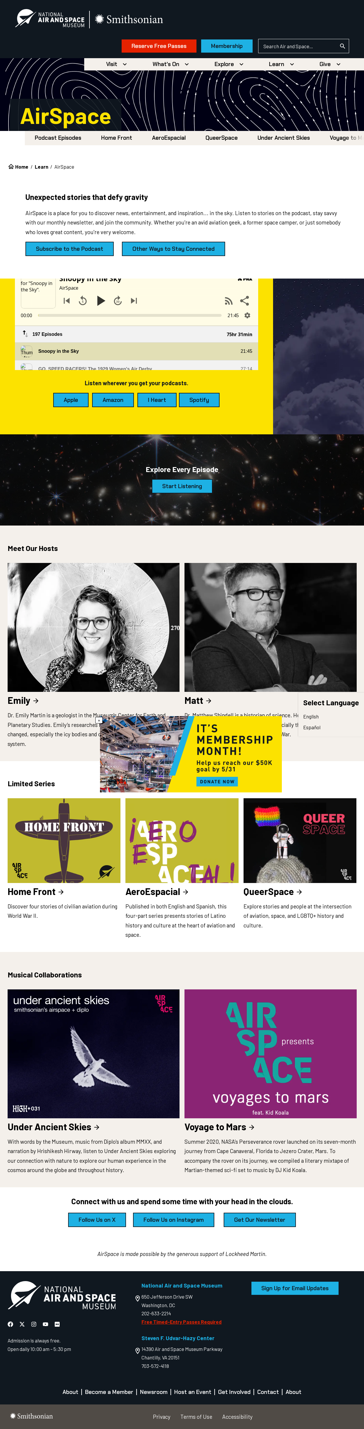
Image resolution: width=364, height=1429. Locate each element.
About (70, 1392)
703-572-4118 (155, 1366)
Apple (71, 400)
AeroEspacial (169, 137)
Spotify (199, 400)
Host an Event (192, 1392)
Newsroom (154, 1392)
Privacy (161, 1416)
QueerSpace (222, 137)
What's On (166, 64)
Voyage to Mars (220, 1126)
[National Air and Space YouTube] (46, 1324)
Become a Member (109, 1392)
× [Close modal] (99, 720)
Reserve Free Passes (159, 46)
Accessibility (237, 1416)
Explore (224, 64)
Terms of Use (196, 1416)
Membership (227, 46)
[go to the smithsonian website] (129, 19)
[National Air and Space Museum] (49, 19)
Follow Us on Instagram (174, 1220)
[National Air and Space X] (22, 1324)
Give (325, 64)
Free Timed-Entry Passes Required (182, 1322)
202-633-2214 (156, 1313)
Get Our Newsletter (259, 1220)
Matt (198, 700)
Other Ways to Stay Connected (173, 249)
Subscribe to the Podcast (69, 249)
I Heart (157, 400)
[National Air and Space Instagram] (34, 1324)
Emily (24, 700)
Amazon (113, 400)
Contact (268, 1392)
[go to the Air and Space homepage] (62, 1296)
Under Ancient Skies (284, 137)
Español (311, 727)
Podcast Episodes (58, 137)
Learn (276, 64)
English (311, 716)
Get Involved (234, 1392)
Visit (111, 64)
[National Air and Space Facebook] (11, 1324)
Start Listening (182, 486)
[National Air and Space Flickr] (57, 1324)
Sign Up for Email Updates (295, 1288)
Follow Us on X (97, 1220)
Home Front (116, 137)
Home (21, 167)
